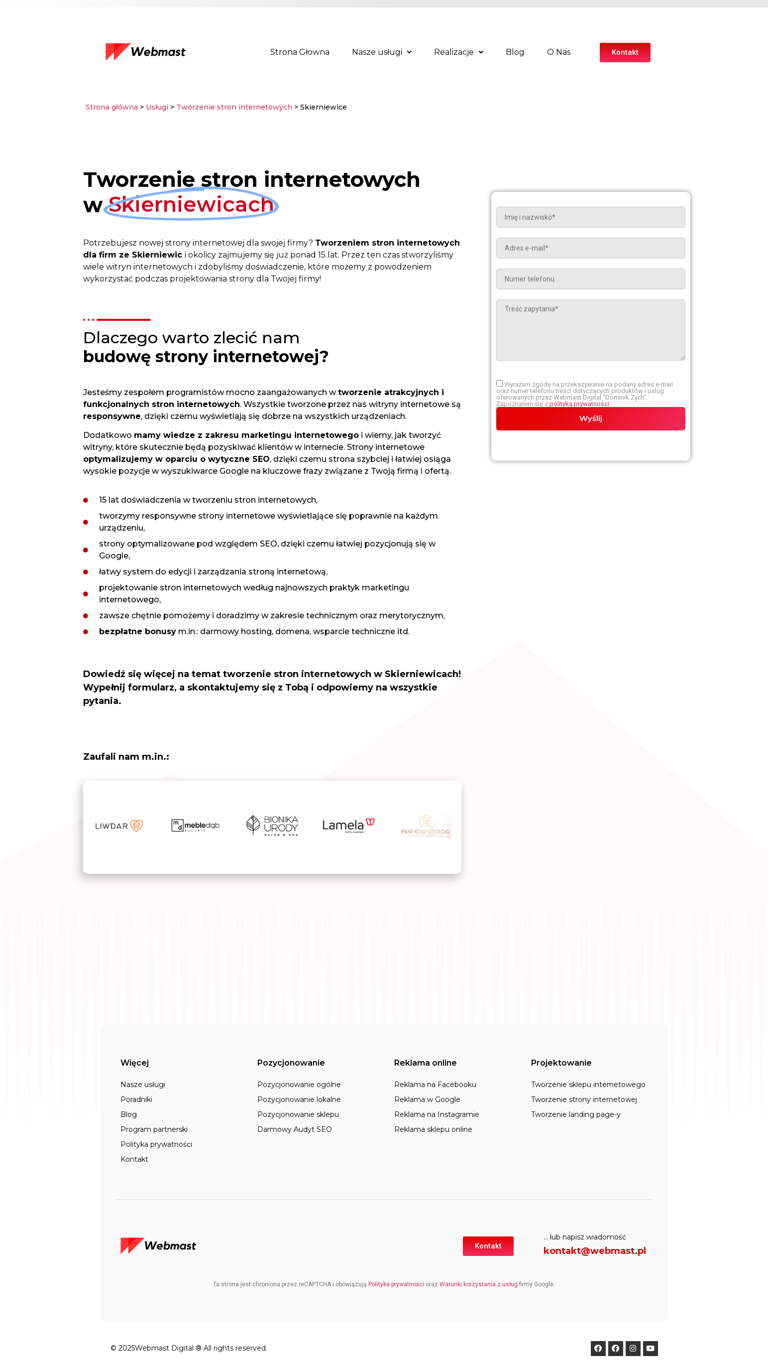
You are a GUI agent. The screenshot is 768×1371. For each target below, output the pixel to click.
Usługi (157, 107)
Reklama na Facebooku (435, 1084)
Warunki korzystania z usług (478, 1284)
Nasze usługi (382, 52)
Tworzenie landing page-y (576, 1114)
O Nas (558, 52)
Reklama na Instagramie (436, 1114)
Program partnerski (154, 1129)
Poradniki (136, 1099)
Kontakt (134, 1159)
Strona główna (112, 107)
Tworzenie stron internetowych (234, 107)
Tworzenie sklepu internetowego (588, 1084)
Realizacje (458, 52)
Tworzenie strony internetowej (584, 1099)
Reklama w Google (427, 1099)
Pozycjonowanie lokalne (299, 1099)
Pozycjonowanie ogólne (299, 1084)
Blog (515, 52)
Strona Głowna (299, 52)
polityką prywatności (579, 404)
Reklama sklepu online (433, 1129)
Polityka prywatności (156, 1144)
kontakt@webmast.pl (595, 1250)
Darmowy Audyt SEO (294, 1129)
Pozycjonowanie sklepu (298, 1114)
